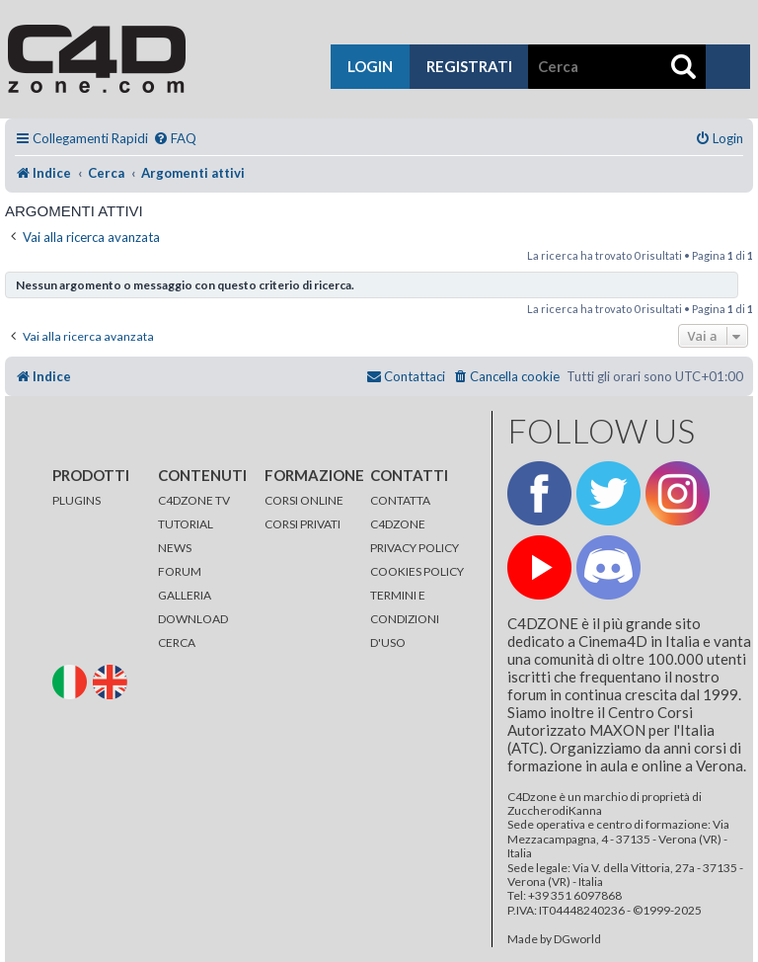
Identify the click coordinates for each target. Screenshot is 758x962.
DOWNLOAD (193, 618)
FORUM (179, 571)
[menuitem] (174, 138)
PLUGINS (76, 500)
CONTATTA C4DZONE (400, 512)
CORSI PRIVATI (303, 524)
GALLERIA (184, 595)
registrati (469, 66)
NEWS (174, 547)
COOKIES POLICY (417, 571)
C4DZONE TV (194, 500)
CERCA (176, 642)
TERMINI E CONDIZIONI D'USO (404, 619)
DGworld (577, 939)
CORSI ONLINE (304, 500)
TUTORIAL (185, 524)
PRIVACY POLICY (414, 547)
